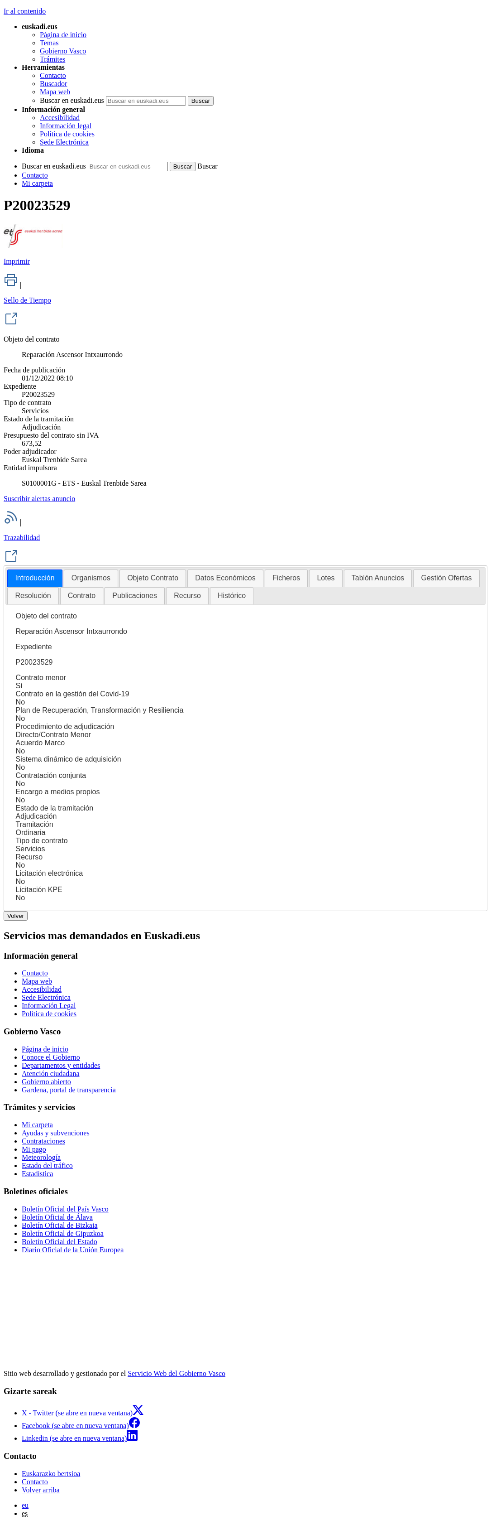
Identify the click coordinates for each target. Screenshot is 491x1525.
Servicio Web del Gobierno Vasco (176, 1373)
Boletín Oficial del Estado (59, 1241)
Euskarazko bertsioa (51, 1473)
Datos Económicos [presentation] (225, 578)
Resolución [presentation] (33, 595)
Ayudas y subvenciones (56, 1133)
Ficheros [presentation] (286, 578)
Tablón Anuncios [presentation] (378, 578)
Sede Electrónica (64, 142)
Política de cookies (67, 134)
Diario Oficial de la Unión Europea (73, 1250)
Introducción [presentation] (34, 578)
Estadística (37, 1174)
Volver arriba (41, 1490)
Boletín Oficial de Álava (57, 1217)
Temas (49, 43)
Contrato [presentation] (81, 595)
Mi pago (34, 1149)
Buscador (53, 83)
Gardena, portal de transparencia (69, 1090)
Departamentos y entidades (61, 1065)
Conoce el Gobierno (51, 1057)
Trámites (52, 59)
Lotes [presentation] (325, 578)
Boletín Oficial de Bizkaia (60, 1225)
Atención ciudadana (51, 1073)
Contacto (53, 75)
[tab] (34, 578)
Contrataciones (43, 1141)
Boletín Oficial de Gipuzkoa (63, 1233)
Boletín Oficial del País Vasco (65, 1209)
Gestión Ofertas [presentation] (446, 578)
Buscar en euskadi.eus (72, 100)
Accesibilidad (60, 117)
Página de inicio (63, 35)
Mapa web (55, 92)
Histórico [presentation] (232, 595)
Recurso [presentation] (187, 595)
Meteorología (41, 1157)
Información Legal (49, 1005)
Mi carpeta (37, 183)
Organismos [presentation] (91, 578)
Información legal (65, 126)
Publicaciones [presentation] (134, 595)
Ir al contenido (25, 11)
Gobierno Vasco (63, 51)
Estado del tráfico (47, 1165)
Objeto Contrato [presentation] (152, 578)
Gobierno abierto (46, 1082)
